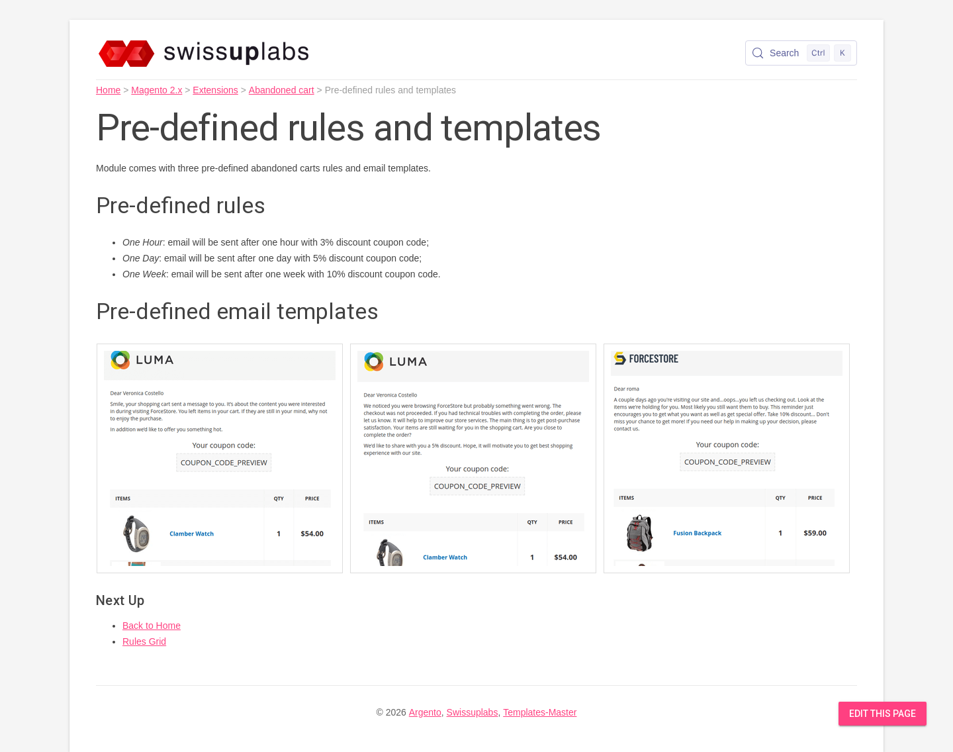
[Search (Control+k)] (801, 53)
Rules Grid (144, 641)
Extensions (215, 90)
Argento (425, 712)
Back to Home (151, 625)
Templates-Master (539, 712)
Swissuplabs (472, 712)
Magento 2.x (156, 90)
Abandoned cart (281, 90)
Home (108, 90)
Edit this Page (883, 714)
